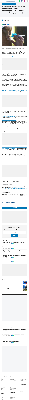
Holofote (2, 389)
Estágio (11, 381)
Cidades (2, 379)
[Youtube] (26, 1)
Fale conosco (11, 390)
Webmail (21, 382)
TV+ (20, 390)
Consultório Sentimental (23, 379)
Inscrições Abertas (12, 397)
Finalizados (11, 398)
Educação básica (12, 378)
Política (1, 380)
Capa (1, 378)
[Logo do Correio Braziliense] (10, 1)
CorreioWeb (22, 376)
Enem (11, 382)
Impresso (2, 393)
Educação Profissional (13, 388)
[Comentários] (9, 25)
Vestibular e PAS (12, 386)
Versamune (22, 204)
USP (7, 202)
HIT (20, 389)
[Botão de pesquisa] (4, 1)
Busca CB (2, 398)
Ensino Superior (12, 379)
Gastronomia (21, 380)
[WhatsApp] (19, 1)
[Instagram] (24, 1)
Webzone (21, 381)
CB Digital (2, 397)
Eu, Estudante (13, 376)
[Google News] (27, 1)
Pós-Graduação (12, 389)
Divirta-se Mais (23, 384)
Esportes (2, 386)
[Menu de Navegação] (2, 1)
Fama (20, 378)
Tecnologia (2, 390)
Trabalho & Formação (12, 380)
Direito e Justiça (3, 396)
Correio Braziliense (4, 376)
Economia (2, 382)
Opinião (2, 388)
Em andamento (12, 396)
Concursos (12, 392)
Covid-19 (3, 202)
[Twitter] (22, 1)
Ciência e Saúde (3, 387)
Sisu (10, 387)
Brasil (1, 381)
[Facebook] (21, 1)
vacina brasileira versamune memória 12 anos (10, 204)
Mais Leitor (21, 391)
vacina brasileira (12, 202)
